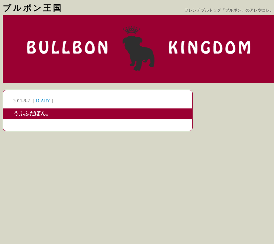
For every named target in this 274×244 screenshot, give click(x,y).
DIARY (43, 100)
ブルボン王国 (33, 8)
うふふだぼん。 (32, 113)
